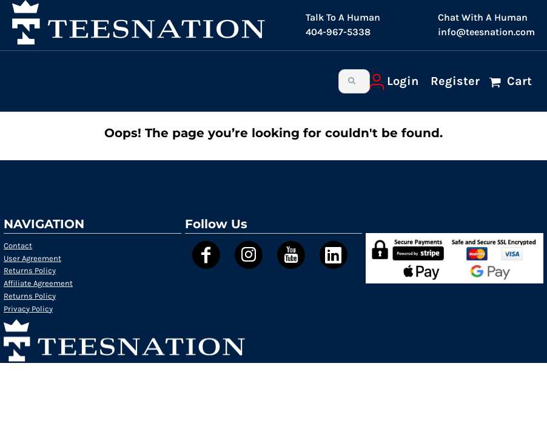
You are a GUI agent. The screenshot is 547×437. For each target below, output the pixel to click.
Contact (18, 245)
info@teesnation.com (486, 32)
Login (402, 81)
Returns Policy (30, 270)
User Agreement (32, 258)
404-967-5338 (338, 32)
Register (455, 81)
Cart (518, 81)
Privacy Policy (28, 308)
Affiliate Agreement (38, 283)
